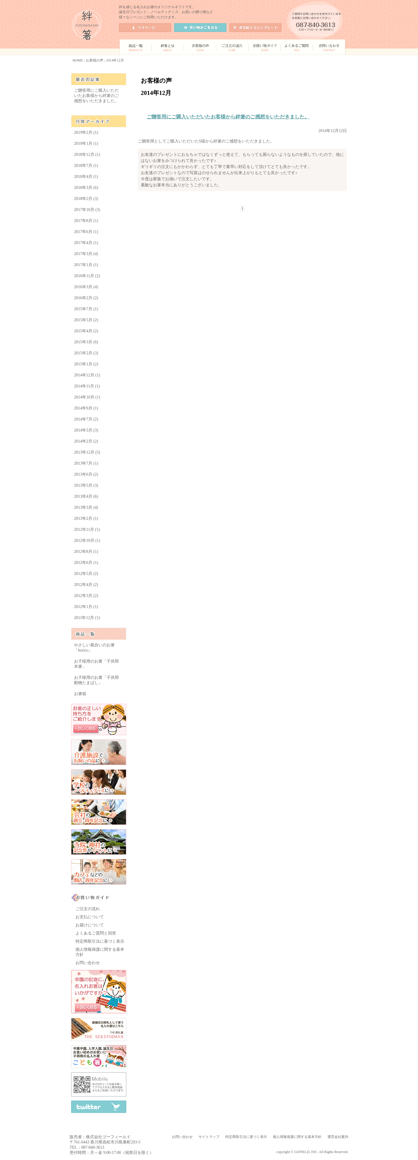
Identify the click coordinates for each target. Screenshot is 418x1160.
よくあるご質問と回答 (95, 933)
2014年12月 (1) (87, 375)
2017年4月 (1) (86, 243)
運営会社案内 (337, 1137)
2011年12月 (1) (87, 618)
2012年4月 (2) (86, 584)
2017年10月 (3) (87, 210)
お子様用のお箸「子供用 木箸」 (96, 664)
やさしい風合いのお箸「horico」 (94, 647)
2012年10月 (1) (87, 540)
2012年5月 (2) (86, 573)
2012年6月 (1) (86, 562)
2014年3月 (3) (86, 430)
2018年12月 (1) (87, 154)
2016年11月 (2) (87, 276)
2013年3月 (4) (86, 507)
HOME (78, 60)
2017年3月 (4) (86, 254)
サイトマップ (209, 1137)
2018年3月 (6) (86, 187)
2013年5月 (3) (86, 485)
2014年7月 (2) (86, 419)
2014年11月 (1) (87, 386)
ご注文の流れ (87, 909)
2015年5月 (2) (86, 320)
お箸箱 (80, 694)
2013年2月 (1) (86, 518)
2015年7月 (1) (86, 309)
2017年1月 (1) (86, 265)
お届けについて (89, 925)
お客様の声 (94, 60)
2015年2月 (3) (86, 353)
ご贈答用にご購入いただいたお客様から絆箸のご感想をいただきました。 (228, 117)
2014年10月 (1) (87, 397)
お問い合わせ (87, 963)
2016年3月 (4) (86, 287)
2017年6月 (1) (86, 232)
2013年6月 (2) (86, 474)
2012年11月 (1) (87, 529)
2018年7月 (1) (86, 165)
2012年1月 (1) (86, 607)
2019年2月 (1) (86, 132)
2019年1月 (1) (86, 143)
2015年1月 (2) (86, 364)
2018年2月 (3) (86, 198)
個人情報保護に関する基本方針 (297, 1137)
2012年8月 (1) (86, 551)
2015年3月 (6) (86, 342)
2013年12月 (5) (87, 452)
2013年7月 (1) (86, 463)
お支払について (89, 917)
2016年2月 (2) (86, 298)
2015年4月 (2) (86, 331)
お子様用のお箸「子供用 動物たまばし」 (96, 680)
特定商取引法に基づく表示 (99, 941)
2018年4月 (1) (86, 176)
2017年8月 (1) (86, 221)
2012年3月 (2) (86, 595)
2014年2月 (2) (86, 441)
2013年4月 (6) (86, 496)
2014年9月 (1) (86, 408)
